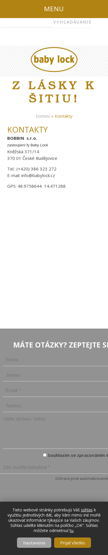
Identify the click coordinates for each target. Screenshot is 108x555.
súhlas (87, 510)
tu (71, 530)
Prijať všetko (72, 543)
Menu (54, 8)
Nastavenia (34, 543)
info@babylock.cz (38, 175)
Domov (43, 116)
